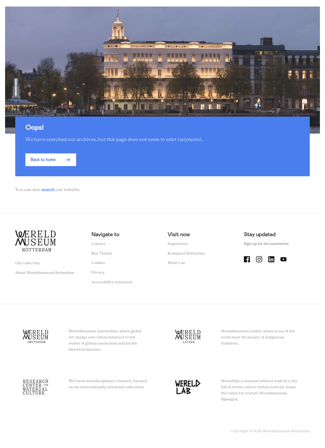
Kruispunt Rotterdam (186, 255)
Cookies (98, 264)
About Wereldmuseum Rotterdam (44, 274)
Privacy (98, 274)
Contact (98, 245)
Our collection (27, 264)
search (48, 191)
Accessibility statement (112, 283)
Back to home (42, 161)
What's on (176, 264)
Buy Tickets (101, 255)
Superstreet (178, 245)
